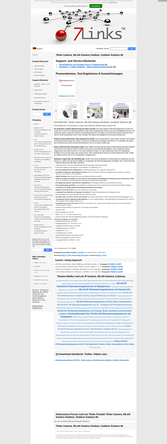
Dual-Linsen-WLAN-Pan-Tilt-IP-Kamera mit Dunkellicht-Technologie (42, 159)
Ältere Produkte (38, 69)
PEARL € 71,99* (77, 252)
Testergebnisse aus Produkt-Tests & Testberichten (81, 65)
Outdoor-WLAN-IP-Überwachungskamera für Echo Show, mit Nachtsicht (42, 151)
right (134, 111)
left (56, 111)
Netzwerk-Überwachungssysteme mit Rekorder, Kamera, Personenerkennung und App (43, 197)
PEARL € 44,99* (117, 266)
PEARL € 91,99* (117, 272)
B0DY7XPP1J (102, 252)
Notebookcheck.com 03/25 (66, 96)
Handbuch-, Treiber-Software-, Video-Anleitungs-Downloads (86, 67)
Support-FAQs (38, 90)
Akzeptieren (95, 6)
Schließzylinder (41, 280)
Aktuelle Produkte (39, 66)
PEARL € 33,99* (115, 264)
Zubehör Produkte (39, 75)
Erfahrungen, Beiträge (40, 94)
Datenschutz (113, 2)
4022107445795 (92, 252)
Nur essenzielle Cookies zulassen (75, 6)
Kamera (36, 124)
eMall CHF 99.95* (82, 255)
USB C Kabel (40, 262)
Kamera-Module (41, 276)
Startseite (99, 48)
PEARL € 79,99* (101, 255)
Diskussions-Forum (39, 97)
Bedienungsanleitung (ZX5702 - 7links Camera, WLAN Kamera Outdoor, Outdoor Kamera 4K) (92, 360)
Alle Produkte (38, 72)
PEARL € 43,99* (117, 269)
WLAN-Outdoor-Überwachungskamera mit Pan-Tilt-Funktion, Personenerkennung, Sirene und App (43, 207)
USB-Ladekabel (40, 284)
